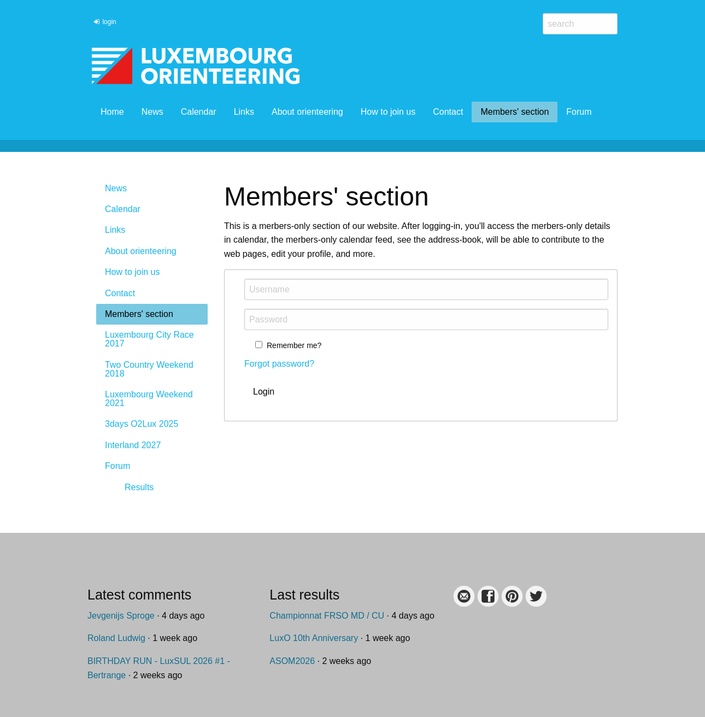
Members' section (514, 111)
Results (139, 487)
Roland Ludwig (116, 638)
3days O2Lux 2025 (141, 423)
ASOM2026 (292, 661)
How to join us (388, 111)
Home (112, 111)
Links (244, 111)
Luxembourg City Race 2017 (149, 339)
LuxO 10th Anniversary (313, 638)
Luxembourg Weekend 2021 (149, 399)
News (152, 111)
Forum (578, 111)
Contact (448, 111)
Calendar (198, 111)
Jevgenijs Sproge (121, 615)
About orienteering (307, 111)
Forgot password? (279, 363)
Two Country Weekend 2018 (149, 369)
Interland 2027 (133, 445)
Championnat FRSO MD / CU (326, 615)
